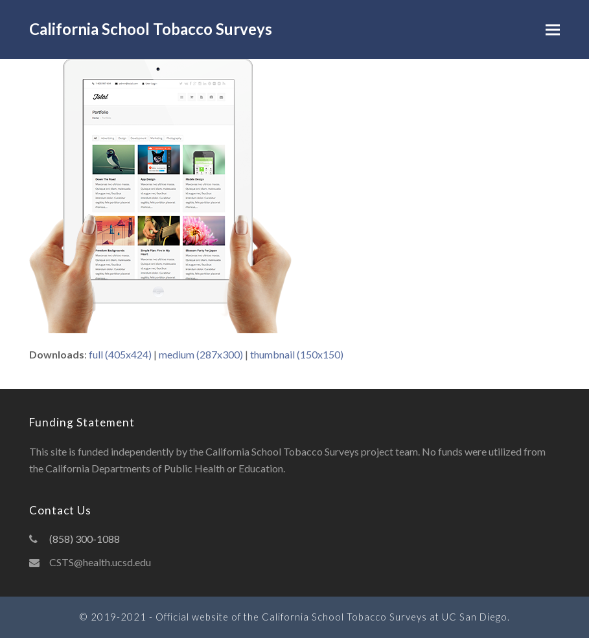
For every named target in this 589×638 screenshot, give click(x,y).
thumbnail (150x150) (296, 354)
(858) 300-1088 (84, 539)
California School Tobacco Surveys (150, 28)
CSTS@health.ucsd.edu (100, 562)
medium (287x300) (201, 354)
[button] (553, 29)
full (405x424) (120, 354)
